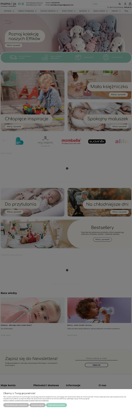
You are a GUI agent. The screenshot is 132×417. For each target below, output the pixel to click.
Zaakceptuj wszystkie (56, 405)
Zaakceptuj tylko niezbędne (16, 405)
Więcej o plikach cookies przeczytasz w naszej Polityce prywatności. (26, 400)
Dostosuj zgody (38, 405)
